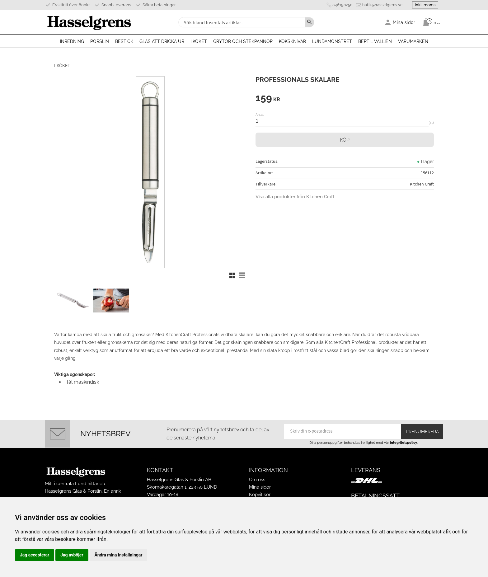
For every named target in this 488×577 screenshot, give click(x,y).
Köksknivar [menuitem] (292, 41)
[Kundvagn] (430, 22)
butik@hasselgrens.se (382, 5)
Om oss (257, 479)
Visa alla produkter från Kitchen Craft (295, 196)
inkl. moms (425, 4)
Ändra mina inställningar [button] (119, 554)
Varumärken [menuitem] (413, 41)
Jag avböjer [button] (71, 554)
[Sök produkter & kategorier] (241, 22)
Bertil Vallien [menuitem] (375, 41)
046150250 (342, 5)
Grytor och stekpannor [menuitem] (243, 41)
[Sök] (309, 22)
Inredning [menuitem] (72, 41)
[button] (232, 275)
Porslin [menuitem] (99, 41)
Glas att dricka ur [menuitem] (161, 41)
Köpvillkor (259, 494)
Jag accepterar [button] (34, 554)
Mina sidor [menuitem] (404, 22)
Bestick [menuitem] (124, 41)
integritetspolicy (403, 442)
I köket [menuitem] (198, 41)
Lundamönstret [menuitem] (332, 41)
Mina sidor (260, 487)
